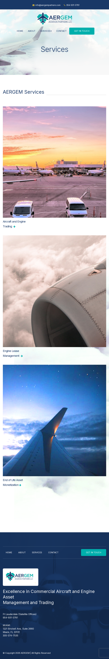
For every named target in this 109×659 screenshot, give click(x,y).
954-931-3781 (72, 5)
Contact (61, 31)
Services (46, 31)
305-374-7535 (10, 635)
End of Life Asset (54, 482)
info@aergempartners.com (47, 5)
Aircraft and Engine (54, 224)
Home (20, 31)
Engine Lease (54, 353)
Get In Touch (81, 31)
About (31, 31)
